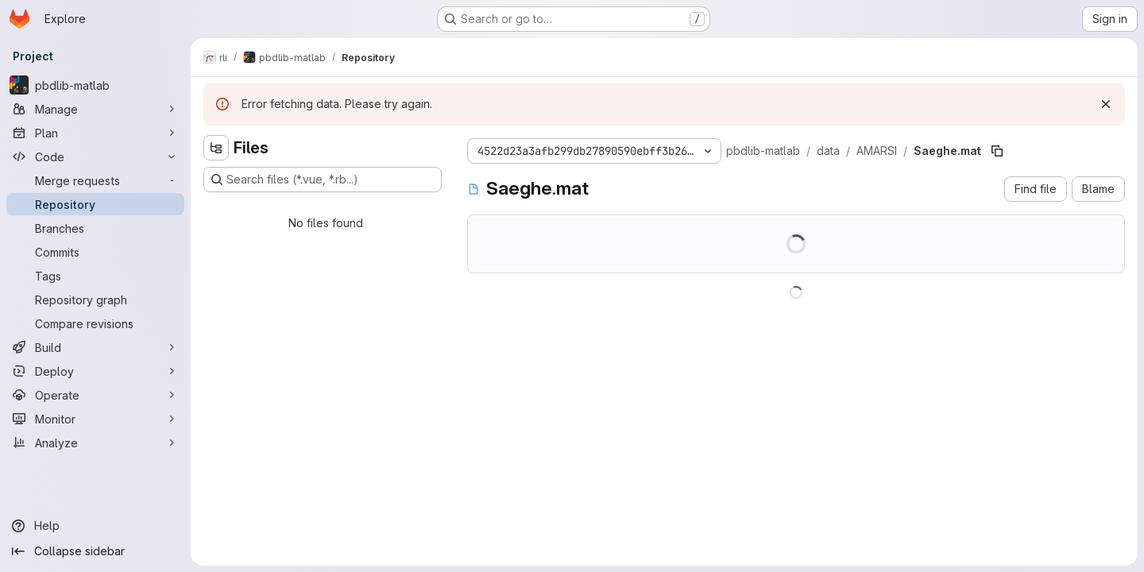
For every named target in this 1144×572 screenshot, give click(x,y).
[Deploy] (95, 371)
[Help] (95, 526)
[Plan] (95, 133)
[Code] (95, 156)
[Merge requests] (95, 180)
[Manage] (95, 109)
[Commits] (95, 252)
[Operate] (95, 395)
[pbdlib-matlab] (95, 85)
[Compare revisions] (95, 323)
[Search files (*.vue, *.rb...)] (322, 179)
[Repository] (95, 204)
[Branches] (95, 228)
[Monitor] (95, 419)
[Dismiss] (1105, 104)
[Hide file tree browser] (216, 147)
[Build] (95, 347)
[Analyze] (95, 442)
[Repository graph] (95, 299)
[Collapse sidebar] (95, 551)
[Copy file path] (997, 151)
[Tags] (95, 276)
